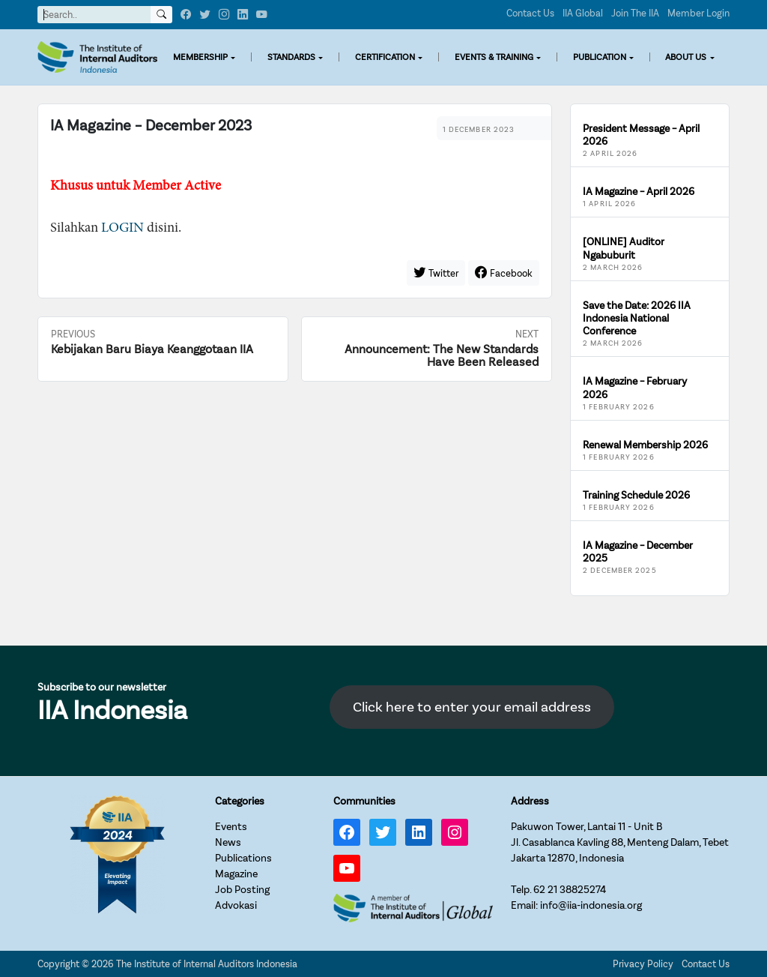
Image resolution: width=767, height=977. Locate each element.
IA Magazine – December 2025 (638, 552)
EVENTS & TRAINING (494, 56)
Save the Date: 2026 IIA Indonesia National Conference (637, 318)
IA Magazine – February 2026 (635, 387)
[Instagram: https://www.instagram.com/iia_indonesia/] (454, 832)
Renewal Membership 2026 (645, 445)
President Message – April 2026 (641, 135)
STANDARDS (291, 56)
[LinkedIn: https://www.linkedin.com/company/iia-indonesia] (418, 832)
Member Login (698, 13)
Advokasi (236, 905)
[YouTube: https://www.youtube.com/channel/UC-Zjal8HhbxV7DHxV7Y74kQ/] (346, 868)
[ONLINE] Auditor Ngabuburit (623, 248)
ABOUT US (685, 56)
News (228, 842)
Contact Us (530, 13)
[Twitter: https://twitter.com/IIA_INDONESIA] (382, 832)
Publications (243, 858)
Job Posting (242, 889)
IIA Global (583, 13)
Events (231, 826)
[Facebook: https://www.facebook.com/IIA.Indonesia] (346, 832)
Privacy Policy (643, 964)
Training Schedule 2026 (636, 495)
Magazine (236, 874)
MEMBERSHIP (200, 56)
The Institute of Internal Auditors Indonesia (206, 964)
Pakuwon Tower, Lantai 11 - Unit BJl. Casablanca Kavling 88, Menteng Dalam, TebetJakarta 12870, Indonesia (620, 842)
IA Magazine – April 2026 (638, 191)
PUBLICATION (599, 56)
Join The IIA (635, 13)
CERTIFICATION (385, 56)
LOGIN (122, 228)
